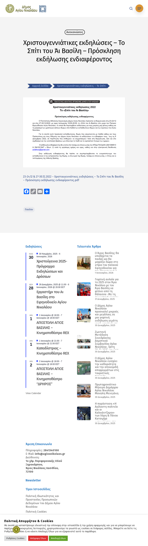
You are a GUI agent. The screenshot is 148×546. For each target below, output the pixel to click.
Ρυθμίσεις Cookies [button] (15, 538)
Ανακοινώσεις (74, 32)
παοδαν (29, 209)
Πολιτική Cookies (36, 511)
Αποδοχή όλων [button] (58, 538)
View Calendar (33, 393)
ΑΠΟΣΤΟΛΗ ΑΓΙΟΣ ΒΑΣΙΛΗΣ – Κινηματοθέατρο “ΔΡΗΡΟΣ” (49, 376)
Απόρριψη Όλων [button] (38, 538)
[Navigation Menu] (139, 8)
